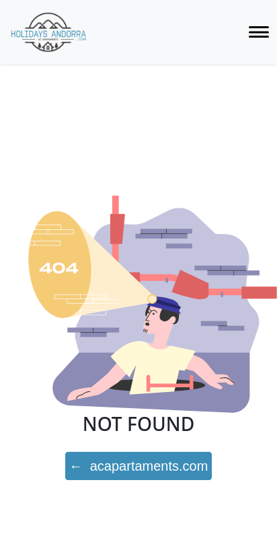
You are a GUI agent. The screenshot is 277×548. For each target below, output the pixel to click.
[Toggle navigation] (259, 32)
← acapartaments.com (138, 466)
